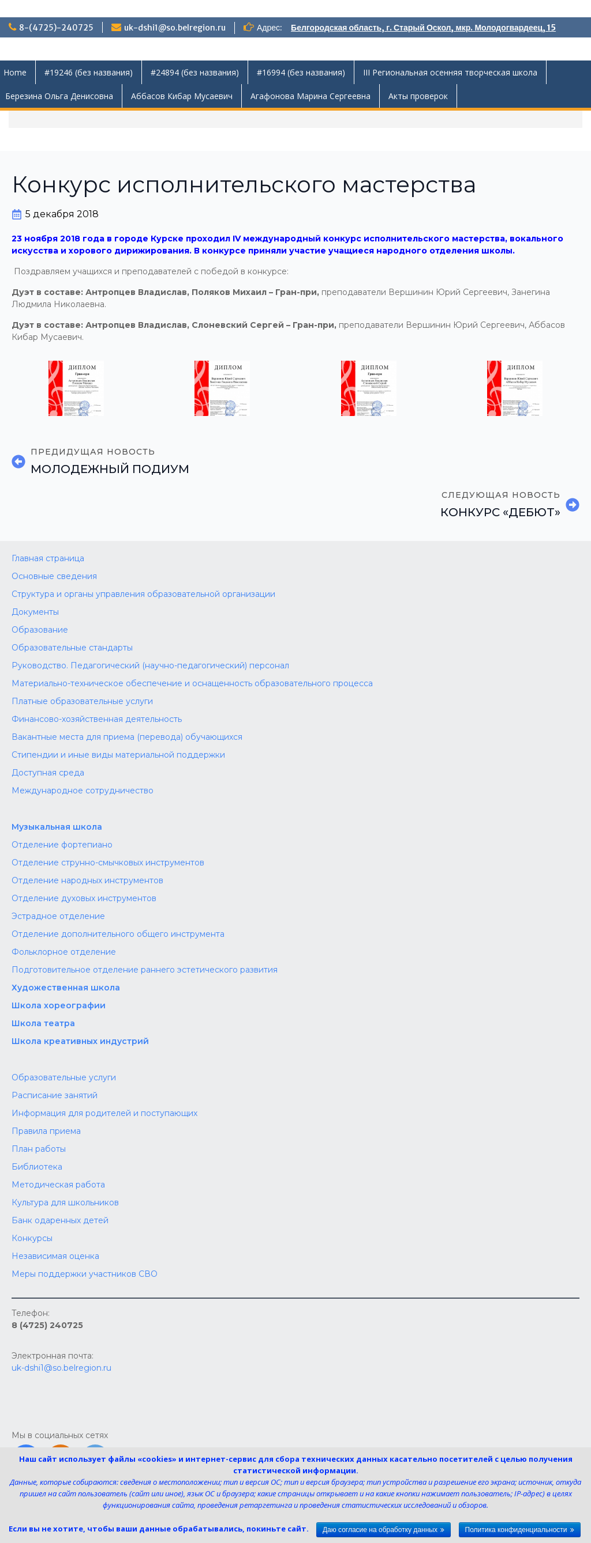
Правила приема (46, 1131)
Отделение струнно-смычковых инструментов (108, 862)
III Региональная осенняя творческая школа (450, 72)
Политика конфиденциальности (516, 1530)
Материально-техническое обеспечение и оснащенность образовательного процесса (192, 683)
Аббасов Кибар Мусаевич (182, 95)
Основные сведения (54, 576)
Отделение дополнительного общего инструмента (118, 934)
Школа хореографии (59, 1005)
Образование (40, 630)
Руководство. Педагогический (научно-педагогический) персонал (150, 665)
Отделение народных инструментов (87, 880)
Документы (35, 612)
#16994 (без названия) (301, 72)
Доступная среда (48, 772)
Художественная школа (66, 987)
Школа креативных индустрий (80, 1041)
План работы (39, 1149)
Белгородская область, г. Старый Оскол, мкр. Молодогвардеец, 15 (423, 27)
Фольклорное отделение (64, 952)
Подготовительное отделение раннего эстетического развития (145, 970)
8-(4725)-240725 (56, 27)
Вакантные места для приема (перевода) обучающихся (127, 737)
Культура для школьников (65, 1202)
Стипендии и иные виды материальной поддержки (118, 755)
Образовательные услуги (64, 1077)
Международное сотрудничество (83, 790)
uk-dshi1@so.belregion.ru (175, 27)
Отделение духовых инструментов (84, 898)
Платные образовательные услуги (82, 701)
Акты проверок (418, 95)
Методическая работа (58, 1184)
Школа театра (43, 1023)
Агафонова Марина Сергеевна (310, 95)
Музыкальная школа (57, 827)
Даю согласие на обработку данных (380, 1530)
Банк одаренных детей (60, 1220)
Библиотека (37, 1167)
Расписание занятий (55, 1095)
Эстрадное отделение (58, 916)
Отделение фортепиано (62, 844)
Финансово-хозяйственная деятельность (97, 719)
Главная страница (48, 558)
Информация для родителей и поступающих (104, 1113)
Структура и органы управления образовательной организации (143, 594)
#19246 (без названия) (88, 72)
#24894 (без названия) (195, 72)
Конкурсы (32, 1238)
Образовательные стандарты (72, 647)
